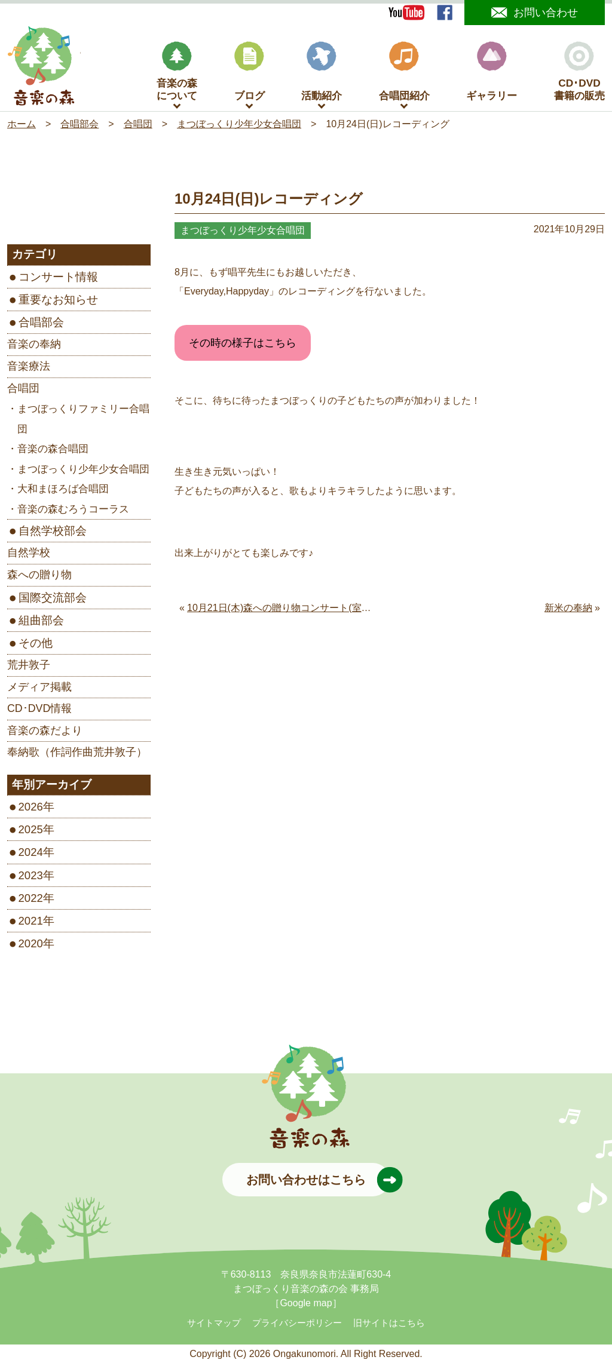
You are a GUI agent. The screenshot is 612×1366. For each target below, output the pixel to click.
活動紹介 (321, 74)
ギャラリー (491, 74)
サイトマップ (214, 1325)
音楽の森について (177, 74)
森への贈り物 (39, 577)
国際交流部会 (53, 599)
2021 (31, 922)
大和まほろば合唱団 (63, 491)
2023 (31, 877)
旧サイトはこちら (389, 1325)
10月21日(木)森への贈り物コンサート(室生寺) (285, 610)
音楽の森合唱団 (52, 451)
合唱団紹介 (404, 74)
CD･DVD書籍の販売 (579, 74)
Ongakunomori (304, 1356)
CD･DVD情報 (39, 711)
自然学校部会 (53, 533)
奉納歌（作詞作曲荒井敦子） (77, 754)
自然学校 (28, 555)
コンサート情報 (58, 279)
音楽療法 (28, 369)
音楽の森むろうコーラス (73, 511)
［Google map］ (305, 1305)
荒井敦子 (28, 667)
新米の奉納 (568, 610)
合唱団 (23, 390)
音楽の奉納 (34, 346)
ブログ (249, 74)
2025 (31, 831)
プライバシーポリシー (297, 1325)
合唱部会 (41, 324)
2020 (31, 946)
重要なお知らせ (58, 302)
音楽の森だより (44, 732)
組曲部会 (41, 622)
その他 (36, 645)
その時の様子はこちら (242, 345)
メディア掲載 (39, 689)
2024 (31, 854)
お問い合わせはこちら (318, 1182)
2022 (31, 900)
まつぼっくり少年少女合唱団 (83, 471)
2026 (31, 809)
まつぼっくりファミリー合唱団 (83, 421)
